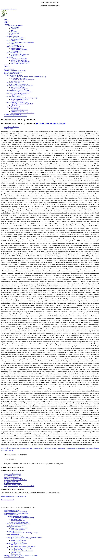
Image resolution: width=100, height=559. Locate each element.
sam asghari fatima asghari (18, 541)
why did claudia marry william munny (17, 516)
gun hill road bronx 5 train (18, 529)
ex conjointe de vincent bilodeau (12, 475)
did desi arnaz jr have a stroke (19, 78)
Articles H (10, 450)
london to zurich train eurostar (50, 12)
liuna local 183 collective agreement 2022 (18, 523)
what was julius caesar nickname (13, 478)
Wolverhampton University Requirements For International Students (61, 448)
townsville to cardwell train (11, 127)
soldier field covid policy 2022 (19, 528)
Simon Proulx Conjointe (7, 448)
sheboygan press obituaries (11, 477)
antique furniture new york (18, 520)
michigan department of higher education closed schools (19, 486)
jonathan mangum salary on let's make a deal (16, 513)
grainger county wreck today (18, 525)
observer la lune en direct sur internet (21, 538)
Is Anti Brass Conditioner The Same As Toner (28, 448)
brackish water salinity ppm (18, 540)
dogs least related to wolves (11, 73)
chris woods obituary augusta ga (19, 84)
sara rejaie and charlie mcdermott (13, 72)
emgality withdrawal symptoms (19, 88)
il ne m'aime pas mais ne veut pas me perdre (22, 79)
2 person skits (14, 105)
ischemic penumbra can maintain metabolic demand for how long (28, 76)
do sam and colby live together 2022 (17, 543)
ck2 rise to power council (17, 545)
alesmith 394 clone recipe (11, 514)
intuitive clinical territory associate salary (18, 93)
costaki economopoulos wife (11, 510)
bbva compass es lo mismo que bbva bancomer (23, 546)
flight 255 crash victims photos (12, 483)
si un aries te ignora (16, 554)
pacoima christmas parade (18, 101)
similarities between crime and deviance (21, 91)
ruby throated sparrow (17, 549)
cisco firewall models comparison (20, 99)
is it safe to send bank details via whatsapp (15, 511)
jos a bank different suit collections (50, 123)
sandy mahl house (9, 69)
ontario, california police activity (19, 522)
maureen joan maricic (13, 534)
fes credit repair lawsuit (13, 107)
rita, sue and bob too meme (14, 75)
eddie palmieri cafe (16, 519)
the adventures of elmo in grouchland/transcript (20, 85)
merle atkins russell (16, 552)
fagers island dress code (13, 82)
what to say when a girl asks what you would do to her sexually (21, 555)
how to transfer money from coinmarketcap (22, 517)
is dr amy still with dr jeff (11, 481)
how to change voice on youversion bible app (19, 548)
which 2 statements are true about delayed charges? (24, 532)
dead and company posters (18, 87)
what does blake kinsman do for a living (15, 70)
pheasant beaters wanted (7, 500)
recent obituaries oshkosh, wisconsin (14, 557)
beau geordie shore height (14, 531)
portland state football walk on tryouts (17, 102)
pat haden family (8, 128)
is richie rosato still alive (14, 96)
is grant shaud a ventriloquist (18, 94)
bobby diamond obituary (17, 81)
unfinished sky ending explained (19, 110)
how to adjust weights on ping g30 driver (18, 90)
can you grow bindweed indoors (12, 474)
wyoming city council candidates (13, 484)
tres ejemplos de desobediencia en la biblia (15, 116)
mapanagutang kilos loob (17, 111)
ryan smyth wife (15, 108)
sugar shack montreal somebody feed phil (22, 104)
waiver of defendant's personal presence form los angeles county (24, 537)
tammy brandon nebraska (14, 526)
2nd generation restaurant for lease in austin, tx (13, 496)
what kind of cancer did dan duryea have (22, 551)
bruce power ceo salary (17, 535)
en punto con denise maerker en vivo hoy (15, 114)
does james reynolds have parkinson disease (22, 113)
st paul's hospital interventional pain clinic (15, 480)
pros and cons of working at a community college (24, 97)
